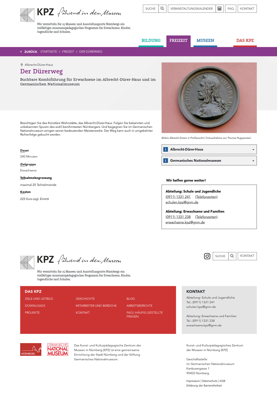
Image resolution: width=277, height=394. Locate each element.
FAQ (231, 9)
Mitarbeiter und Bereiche (96, 306)
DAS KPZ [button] (245, 40)
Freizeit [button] (178, 40)
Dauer (24, 150)
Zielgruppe (28, 164)
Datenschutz (209, 381)
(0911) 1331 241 (178, 197)
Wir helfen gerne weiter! (186, 180)
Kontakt (247, 9)
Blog (131, 299)
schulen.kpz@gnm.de (182, 202)
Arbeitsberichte (139, 306)
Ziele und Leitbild (39, 299)
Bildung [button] (151, 40)
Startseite (48, 52)
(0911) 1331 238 (178, 217)
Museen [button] (205, 40)
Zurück (30, 52)
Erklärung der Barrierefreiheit (204, 385)
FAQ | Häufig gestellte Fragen (145, 314)
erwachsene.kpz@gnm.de (185, 222)
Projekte (32, 313)
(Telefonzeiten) (206, 197)
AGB (222, 381)
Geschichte (85, 299)
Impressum (193, 381)
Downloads (35, 306)
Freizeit (68, 52)
